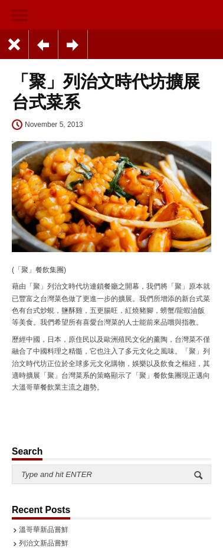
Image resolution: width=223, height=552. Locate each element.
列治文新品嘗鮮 (43, 543)
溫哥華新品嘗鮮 (43, 529)
